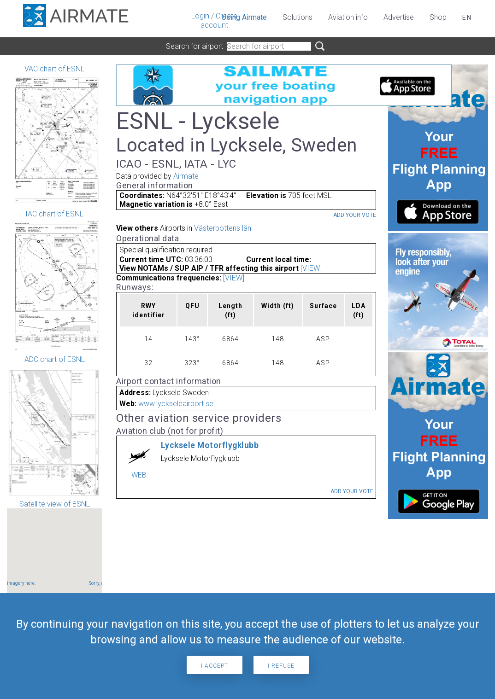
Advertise (398, 17)
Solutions (297, 17)
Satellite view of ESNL (54, 555)
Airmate (186, 176)
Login (200, 16)
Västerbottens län (222, 228)
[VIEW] (311, 268)
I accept (214, 666)
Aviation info (348, 17)
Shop (438, 17)
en (467, 17)
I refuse (281, 666)
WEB (139, 475)
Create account (218, 20)
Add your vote (354, 215)
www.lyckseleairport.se (175, 403)
